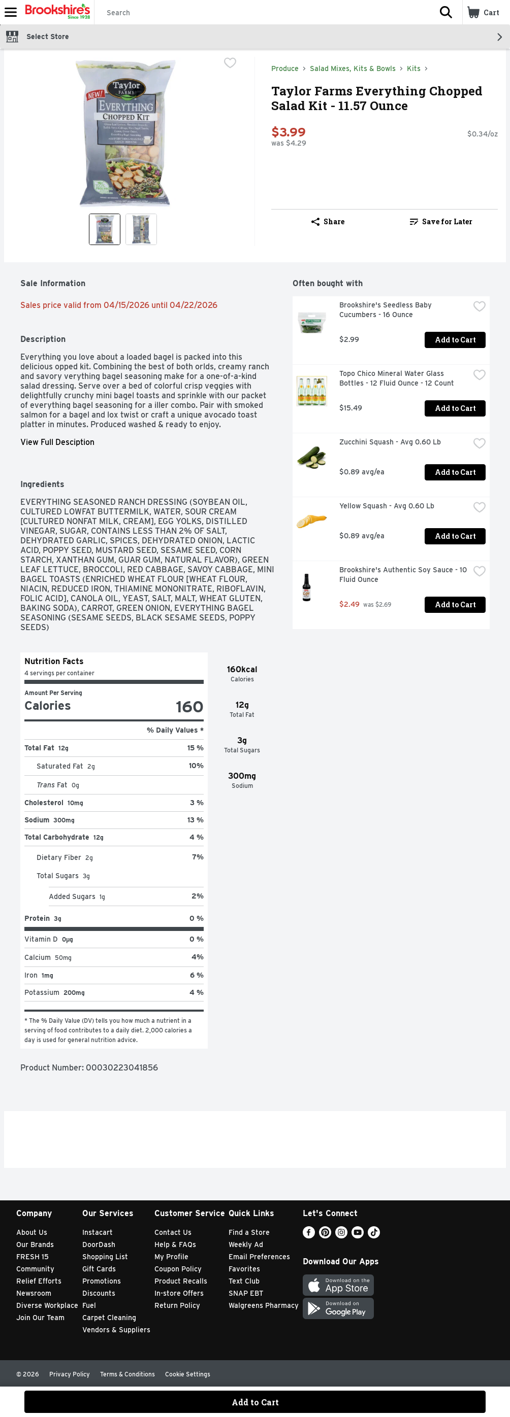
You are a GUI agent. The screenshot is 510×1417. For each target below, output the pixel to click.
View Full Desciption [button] (57, 442)
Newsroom (33, 1293)
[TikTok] (374, 1235)
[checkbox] (230, 64)
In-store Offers (179, 1293)
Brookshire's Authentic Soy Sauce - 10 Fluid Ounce (404, 574)
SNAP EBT (246, 1293)
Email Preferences (259, 1257)
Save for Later (441, 221)
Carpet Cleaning (109, 1318)
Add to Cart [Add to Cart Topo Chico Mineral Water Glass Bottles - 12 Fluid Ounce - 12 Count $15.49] (455, 408)
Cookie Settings (187, 1374)
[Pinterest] (325, 1235)
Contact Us (173, 1232)
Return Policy (177, 1305)
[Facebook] (309, 1235)
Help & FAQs (175, 1244)
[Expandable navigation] (10, 12)
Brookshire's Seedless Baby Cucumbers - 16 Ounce (386, 310)
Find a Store (249, 1232)
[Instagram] (341, 1235)
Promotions (101, 1281)
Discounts (98, 1293)
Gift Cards (99, 1269)
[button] (446, 12)
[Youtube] (358, 1235)
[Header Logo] (55, 12)
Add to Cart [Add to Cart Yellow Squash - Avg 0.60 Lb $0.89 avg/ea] (455, 536)
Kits (414, 68)
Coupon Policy (178, 1269)
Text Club (244, 1281)
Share (327, 221)
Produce (285, 68)
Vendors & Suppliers (116, 1330)
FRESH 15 (32, 1257)
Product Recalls (180, 1281)
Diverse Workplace (47, 1305)
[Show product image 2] (141, 229)
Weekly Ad (246, 1244)
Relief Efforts (38, 1281)
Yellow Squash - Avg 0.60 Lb (386, 506)
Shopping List (105, 1257)
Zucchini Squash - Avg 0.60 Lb (390, 442)
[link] (441, 222)
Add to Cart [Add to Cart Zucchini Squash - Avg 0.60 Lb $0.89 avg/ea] (455, 472)
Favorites (244, 1269)
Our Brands (35, 1244)
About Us (31, 1232)
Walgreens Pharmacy (264, 1305)
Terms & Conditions (127, 1374)
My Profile (171, 1257)
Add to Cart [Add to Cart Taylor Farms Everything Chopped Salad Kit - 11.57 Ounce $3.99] (255, 1402)
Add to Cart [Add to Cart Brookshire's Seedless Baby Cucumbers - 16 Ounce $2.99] (455, 339)
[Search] (262, 13)
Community (35, 1269)
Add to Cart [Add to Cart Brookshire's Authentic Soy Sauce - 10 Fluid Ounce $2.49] (455, 604)
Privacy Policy (69, 1374)
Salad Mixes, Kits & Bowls (353, 68)
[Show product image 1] (104, 229)
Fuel (89, 1305)
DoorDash (98, 1244)
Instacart (97, 1232)
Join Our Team (40, 1318)
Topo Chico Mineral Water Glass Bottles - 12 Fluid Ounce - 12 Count (396, 378)
